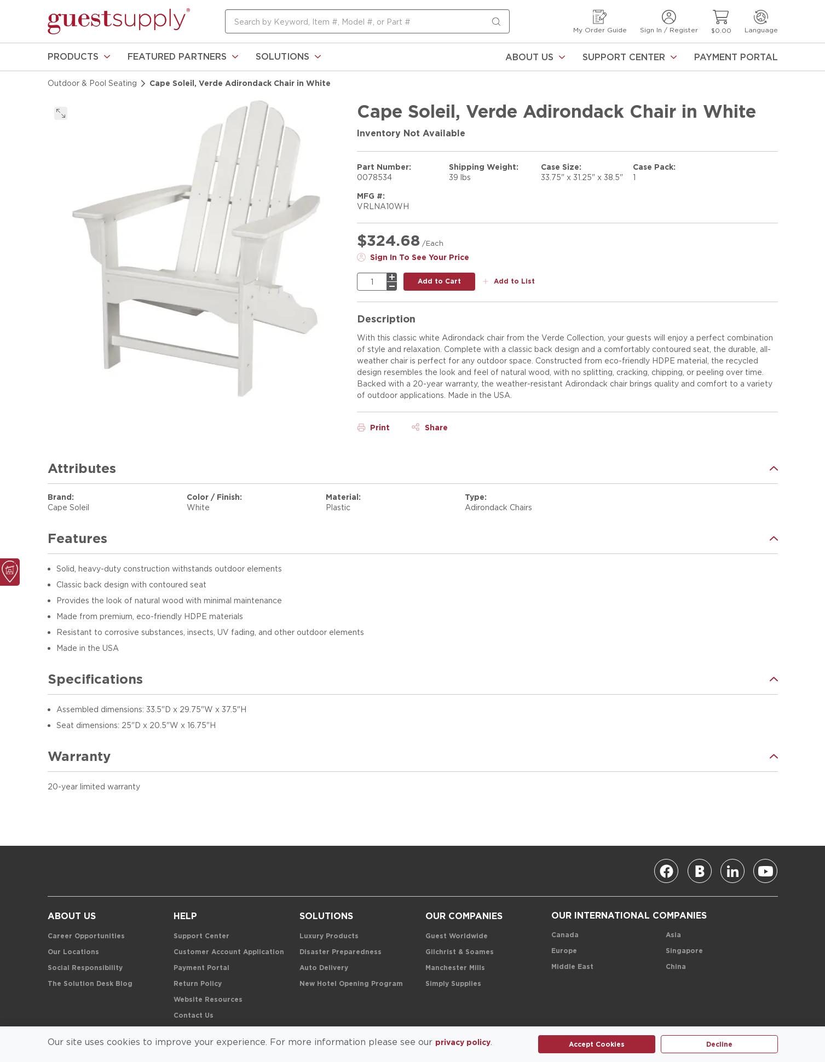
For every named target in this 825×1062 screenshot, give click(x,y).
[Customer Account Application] (229, 952)
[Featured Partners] (183, 57)
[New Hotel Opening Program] (351, 984)
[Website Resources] (208, 1000)
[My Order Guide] (600, 21)
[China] (676, 967)
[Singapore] (684, 951)
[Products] (79, 57)
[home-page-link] (119, 21)
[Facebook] (666, 871)
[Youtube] (765, 871)
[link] (79, 57)
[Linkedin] (732, 871)
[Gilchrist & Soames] (459, 952)
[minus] (392, 286)
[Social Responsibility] (85, 968)
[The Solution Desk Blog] (90, 984)
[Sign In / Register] (669, 21)
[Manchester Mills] (455, 968)
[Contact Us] (194, 1016)
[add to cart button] (439, 282)
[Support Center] (629, 57)
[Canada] (565, 935)
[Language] (761, 21)
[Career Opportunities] (86, 936)
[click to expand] (60, 113)
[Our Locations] (73, 952)
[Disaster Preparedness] (340, 952)
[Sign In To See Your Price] (413, 257)
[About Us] (535, 57)
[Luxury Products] (329, 936)
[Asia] (673, 935)
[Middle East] (572, 967)
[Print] (373, 427)
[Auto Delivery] (323, 968)
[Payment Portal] (736, 57)
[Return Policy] (198, 984)
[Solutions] (288, 57)
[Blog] (700, 871)
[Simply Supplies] (453, 984)
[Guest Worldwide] (456, 936)
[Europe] (564, 951)
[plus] (392, 277)
